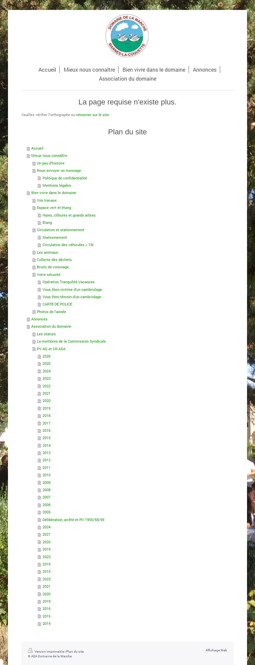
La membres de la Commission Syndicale (71, 341)
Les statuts (46, 333)
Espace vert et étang (54, 207)
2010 (46, 474)
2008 (46, 489)
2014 (46, 445)
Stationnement (54, 237)
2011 (46, 467)
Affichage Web (216, 650)
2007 (46, 497)
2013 (46, 452)
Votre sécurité (48, 274)
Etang (47, 222)
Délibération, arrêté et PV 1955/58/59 (73, 519)
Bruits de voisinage (53, 266)
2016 (46, 430)
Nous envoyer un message (59, 170)
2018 (46, 415)
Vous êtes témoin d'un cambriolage (71, 296)
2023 (46, 378)
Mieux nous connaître (49, 155)
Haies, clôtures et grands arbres (69, 215)
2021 (46, 393)
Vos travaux (47, 200)
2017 (46, 423)
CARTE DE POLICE (57, 303)
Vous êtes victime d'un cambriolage (72, 289)
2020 (46, 400)
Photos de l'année (51, 311)
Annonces (39, 318)
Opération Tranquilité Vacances (68, 281)
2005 (46, 511)
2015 (46, 437)
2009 (46, 482)
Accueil (37, 148)
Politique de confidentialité (64, 177)
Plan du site (75, 651)
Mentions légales (56, 185)
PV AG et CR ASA (51, 348)
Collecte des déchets (54, 259)
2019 (46, 408)
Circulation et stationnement (60, 229)
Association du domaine (51, 326)
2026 (46, 356)
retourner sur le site (92, 114)
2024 (46, 370)
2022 (46, 385)
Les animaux (47, 252)
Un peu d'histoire (50, 163)
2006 (46, 504)
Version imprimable (46, 651)
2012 (46, 459)
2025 (46, 363)
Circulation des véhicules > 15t (68, 244)
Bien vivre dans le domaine (53, 192)
